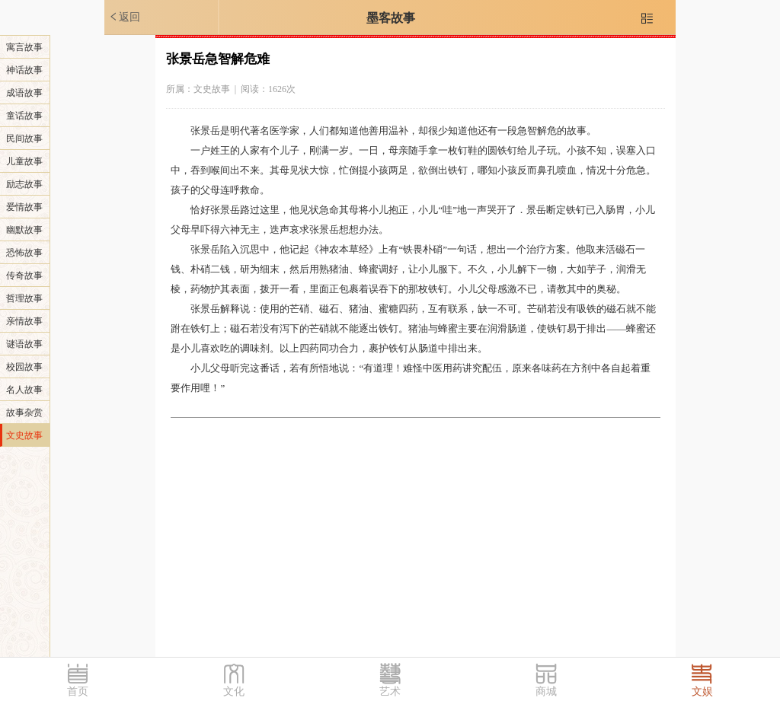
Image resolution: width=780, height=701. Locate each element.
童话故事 (24, 115)
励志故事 (24, 184)
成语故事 (24, 93)
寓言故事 (24, 47)
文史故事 (24, 435)
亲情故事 (24, 321)
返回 (124, 16)
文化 (234, 691)
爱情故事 (24, 207)
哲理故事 (24, 298)
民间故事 (24, 138)
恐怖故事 (24, 252)
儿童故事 (24, 161)
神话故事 (24, 70)
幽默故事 (24, 230)
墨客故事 (390, 17)
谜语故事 (24, 344)
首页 (77, 691)
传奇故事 (24, 275)
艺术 (390, 691)
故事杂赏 (24, 412)
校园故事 (24, 367)
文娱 (702, 691)
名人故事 (24, 389)
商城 (546, 691)
